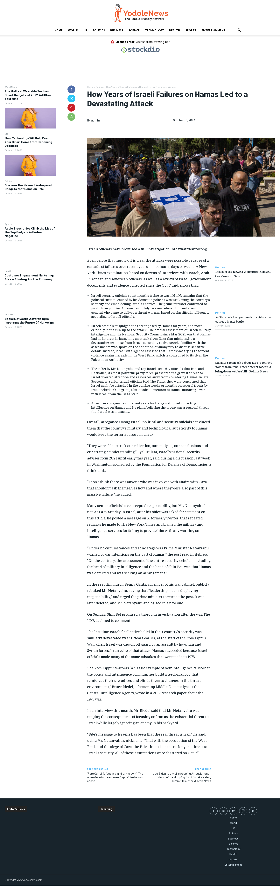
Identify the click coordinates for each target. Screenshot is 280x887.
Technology (154, 30)
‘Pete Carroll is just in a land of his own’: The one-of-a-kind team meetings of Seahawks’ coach (115, 777)
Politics (99, 30)
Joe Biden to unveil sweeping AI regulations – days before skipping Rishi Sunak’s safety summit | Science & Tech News (182, 777)
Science (134, 30)
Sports (191, 30)
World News (11, 86)
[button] (239, 31)
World (73, 30)
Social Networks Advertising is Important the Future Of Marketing (29, 320)
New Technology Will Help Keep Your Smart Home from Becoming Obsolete (28, 141)
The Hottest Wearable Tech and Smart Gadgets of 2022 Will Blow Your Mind (28, 94)
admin (95, 120)
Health (174, 30)
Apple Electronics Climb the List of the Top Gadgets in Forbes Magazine (30, 232)
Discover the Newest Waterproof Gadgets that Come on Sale (28, 187)
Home (58, 30)
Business (116, 30)
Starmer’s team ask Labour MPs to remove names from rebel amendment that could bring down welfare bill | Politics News (243, 366)
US (85, 30)
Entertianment (214, 30)
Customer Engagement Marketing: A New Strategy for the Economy (29, 277)
